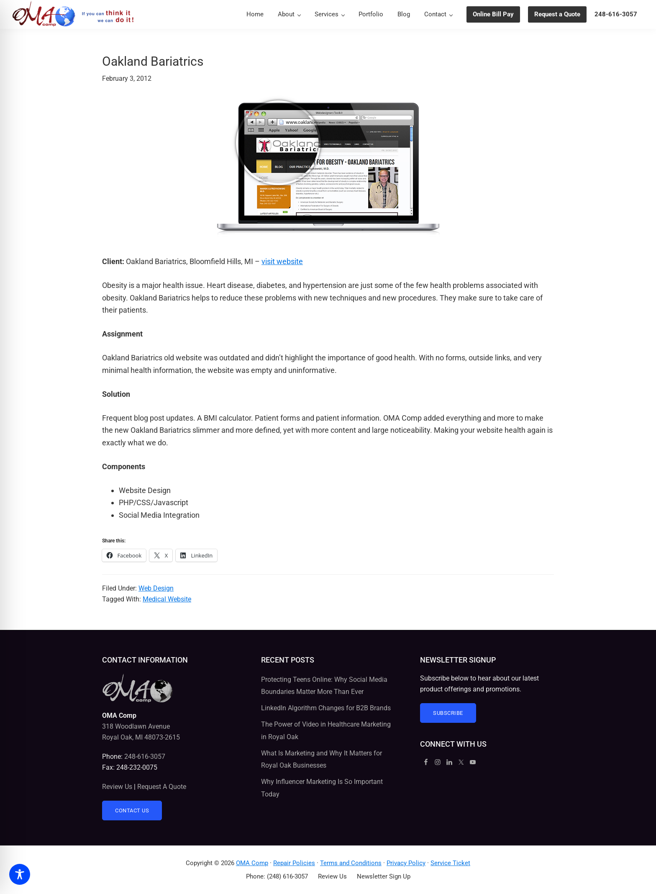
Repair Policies (294, 863)
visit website (282, 261)
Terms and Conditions (351, 863)
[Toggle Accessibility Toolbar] (19, 874)
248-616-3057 (144, 756)
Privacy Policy (406, 863)
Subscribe (448, 713)
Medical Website (167, 599)
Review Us (117, 787)
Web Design (156, 588)
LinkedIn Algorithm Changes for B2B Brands (326, 708)
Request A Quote (161, 787)
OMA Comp (252, 863)
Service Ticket (450, 863)
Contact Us (132, 810)
